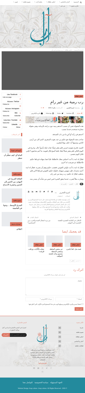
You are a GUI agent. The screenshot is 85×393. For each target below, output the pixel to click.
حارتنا (81, 328)
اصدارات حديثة (16, 224)
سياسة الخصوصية (41, 382)
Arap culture (33, 388)
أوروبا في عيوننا (16, 150)
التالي (72, 260)
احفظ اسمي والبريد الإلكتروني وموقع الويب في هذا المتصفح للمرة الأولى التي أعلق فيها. (54, 304)
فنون (16, 2)
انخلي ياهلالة (51, 2)
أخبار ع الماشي (65, 2)
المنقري (71, 184)
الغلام (77, 184)
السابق (78, 260)
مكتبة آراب (39, 2)
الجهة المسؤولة (56, 382)
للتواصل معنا (27, 382)
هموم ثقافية (26, 2)
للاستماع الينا (42, 363)
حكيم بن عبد (64, 184)
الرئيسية (76, 2)
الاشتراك (5, 335)
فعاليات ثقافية (79, 346)
